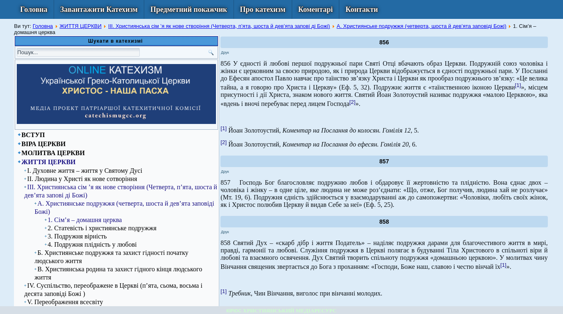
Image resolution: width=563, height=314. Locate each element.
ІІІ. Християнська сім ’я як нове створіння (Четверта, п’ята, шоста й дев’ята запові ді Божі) (219, 26)
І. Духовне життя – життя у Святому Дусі (84, 170)
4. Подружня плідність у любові (92, 244)
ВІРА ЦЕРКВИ (43, 143)
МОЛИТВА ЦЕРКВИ (53, 152)
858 (384, 221)
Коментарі (315, 9)
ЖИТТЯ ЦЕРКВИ (80, 26)
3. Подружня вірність (77, 236)
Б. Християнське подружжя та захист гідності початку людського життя (111, 256)
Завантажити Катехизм (99, 9)
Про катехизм (263, 9)
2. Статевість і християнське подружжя (102, 228)
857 (384, 161)
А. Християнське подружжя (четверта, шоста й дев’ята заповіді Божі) (421, 26)
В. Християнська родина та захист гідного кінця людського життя (118, 273)
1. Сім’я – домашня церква (85, 219)
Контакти (361, 9)
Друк (225, 52)
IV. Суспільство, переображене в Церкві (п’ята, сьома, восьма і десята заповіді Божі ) (113, 289)
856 (384, 42)
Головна (33, 9)
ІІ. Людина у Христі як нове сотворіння (82, 178)
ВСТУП (33, 134)
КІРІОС (234, 310)
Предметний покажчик (188, 9)
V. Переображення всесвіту (65, 301)
